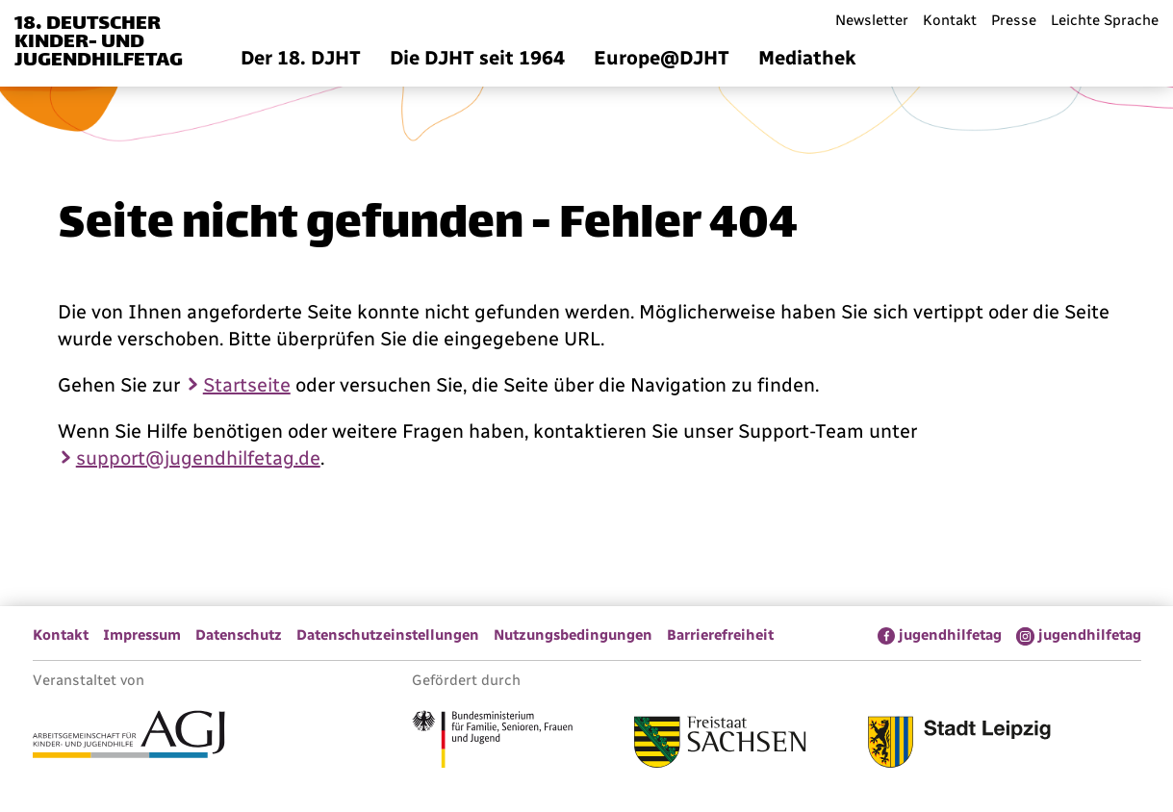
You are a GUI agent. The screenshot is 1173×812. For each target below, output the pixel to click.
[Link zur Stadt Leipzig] (959, 745)
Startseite (247, 384)
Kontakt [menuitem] (950, 20)
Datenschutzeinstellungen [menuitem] (387, 635)
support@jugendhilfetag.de (198, 457)
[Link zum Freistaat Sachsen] (720, 745)
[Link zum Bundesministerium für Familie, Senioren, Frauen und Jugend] (492, 742)
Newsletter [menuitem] (871, 20)
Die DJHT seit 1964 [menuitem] (477, 57)
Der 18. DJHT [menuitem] (301, 57)
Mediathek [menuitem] (807, 57)
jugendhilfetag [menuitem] (950, 635)
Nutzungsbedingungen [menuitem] (573, 635)
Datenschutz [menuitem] (238, 635)
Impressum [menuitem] (142, 635)
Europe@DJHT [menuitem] (661, 57)
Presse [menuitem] (1013, 20)
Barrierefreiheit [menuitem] (720, 635)
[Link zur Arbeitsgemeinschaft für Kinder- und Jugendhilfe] (129, 737)
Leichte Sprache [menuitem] (1105, 20)
